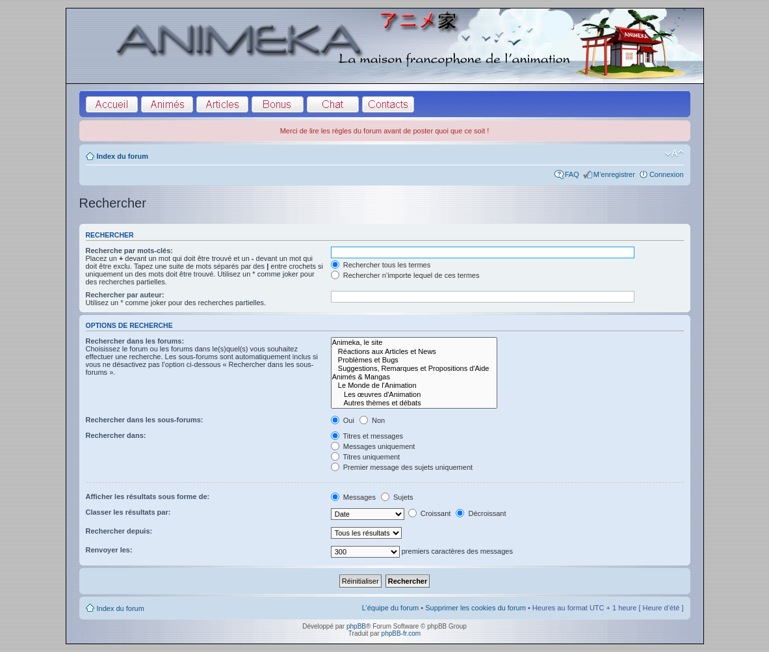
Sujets (397, 497)
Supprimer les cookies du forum (475, 608)
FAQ (572, 174)
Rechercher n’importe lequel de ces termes (405, 275)
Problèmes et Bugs (414, 360)
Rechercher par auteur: (125, 295)
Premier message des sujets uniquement (402, 467)
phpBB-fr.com (401, 633)
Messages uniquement (373, 446)
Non (372, 420)
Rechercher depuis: (119, 531)
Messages (353, 497)
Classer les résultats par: (128, 512)
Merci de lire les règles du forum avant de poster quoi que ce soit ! (384, 131)
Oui (342, 420)
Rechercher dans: (116, 435)
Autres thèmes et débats (414, 403)
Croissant (429, 513)
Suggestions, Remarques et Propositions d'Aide (414, 368)
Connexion (666, 174)
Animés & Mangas (414, 377)
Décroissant (481, 513)
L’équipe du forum (390, 608)
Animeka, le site (414, 342)
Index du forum (122, 156)
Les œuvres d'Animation (414, 394)
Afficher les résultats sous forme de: (148, 496)
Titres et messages (367, 436)
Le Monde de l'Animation (414, 385)
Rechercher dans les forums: (135, 341)
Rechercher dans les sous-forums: (144, 420)
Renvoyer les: (109, 550)
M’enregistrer (614, 174)
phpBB (356, 626)
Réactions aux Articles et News (414, 351)
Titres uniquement (365, 457)
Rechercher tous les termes (381, 265)
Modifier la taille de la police (674, 153)
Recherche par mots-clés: (130, 250)
